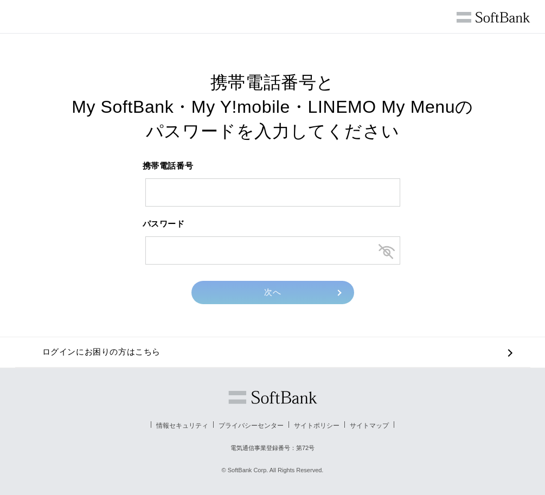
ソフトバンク (273, 397)
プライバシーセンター (251, 425)
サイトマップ (369, 425)
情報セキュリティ (182, 425)
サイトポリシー (316, 425)
